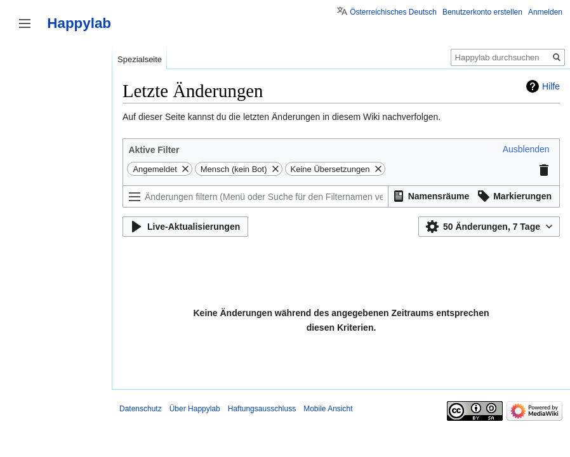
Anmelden (545, 12)
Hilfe (551, 86)
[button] (526, 149)
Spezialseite (139, 59)
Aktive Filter (153, 150)
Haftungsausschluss (262, 408)
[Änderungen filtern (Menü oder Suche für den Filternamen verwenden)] (255, 196)
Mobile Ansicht (327, 408)
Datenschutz (140, 408)
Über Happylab (194, 408)
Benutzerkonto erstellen (482, 12)
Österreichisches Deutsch (393, 12)
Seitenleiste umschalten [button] (24, 23)
